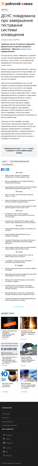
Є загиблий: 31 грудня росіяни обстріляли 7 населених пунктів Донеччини (18, 261)
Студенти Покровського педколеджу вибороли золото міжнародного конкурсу (20, 299)
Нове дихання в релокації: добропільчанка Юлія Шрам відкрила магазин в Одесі (20, 274)
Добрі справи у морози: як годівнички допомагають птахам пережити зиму (17, 176)
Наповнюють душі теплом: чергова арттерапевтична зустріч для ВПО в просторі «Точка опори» (20, 215)
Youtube (7, 448)
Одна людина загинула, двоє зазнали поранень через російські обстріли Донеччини (20, 248)
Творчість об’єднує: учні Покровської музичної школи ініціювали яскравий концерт (20, 201)
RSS (5, 452)
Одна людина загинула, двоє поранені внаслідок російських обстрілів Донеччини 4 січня (21, 187)
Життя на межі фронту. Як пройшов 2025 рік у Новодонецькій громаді (19, 182)
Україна (4, 9)
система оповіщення (19, 161)
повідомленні (25, 49)
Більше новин (19, 306)
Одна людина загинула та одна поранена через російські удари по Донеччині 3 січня (20, 206)
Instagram (7, 443)
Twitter (6, 439)
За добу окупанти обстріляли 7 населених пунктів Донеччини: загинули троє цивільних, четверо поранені (20, 287)
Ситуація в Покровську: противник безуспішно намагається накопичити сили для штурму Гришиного (20, 241)
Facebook (7, 435)
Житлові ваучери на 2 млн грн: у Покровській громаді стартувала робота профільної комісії (20, 293)
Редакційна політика (9, 425)
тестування (8, 165)
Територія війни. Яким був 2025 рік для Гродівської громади (17, 235)
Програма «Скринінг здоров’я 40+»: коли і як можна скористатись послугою (19, 255)
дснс (5, 161)
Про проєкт (6, 414)
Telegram (24, 148)
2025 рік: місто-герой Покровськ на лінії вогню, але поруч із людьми (20, 280)
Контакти (5, 418)
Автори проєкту (7, 421)
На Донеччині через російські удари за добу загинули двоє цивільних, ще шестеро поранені (20, 221)
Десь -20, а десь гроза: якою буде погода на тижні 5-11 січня (19, 195)
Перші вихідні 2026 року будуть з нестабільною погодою (20, 229)
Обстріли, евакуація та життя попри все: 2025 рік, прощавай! (21, 269)
